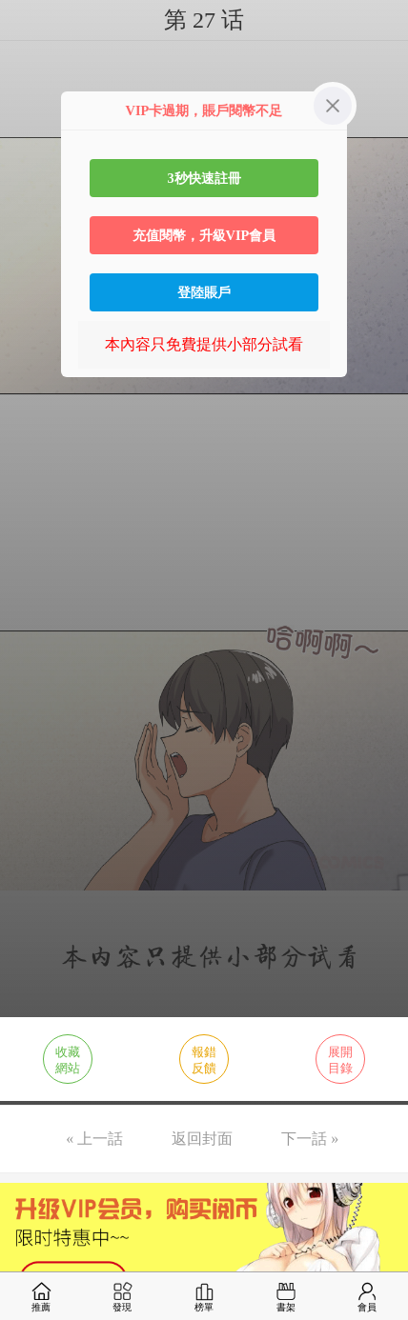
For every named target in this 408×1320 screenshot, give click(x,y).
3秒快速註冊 (203, 178)
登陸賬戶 (204, 292)
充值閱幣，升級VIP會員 (204, 235)
